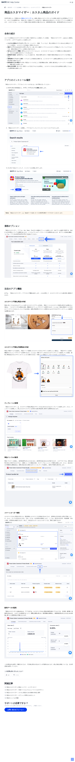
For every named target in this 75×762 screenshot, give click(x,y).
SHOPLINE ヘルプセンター (5, 7)
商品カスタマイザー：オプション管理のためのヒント (21, 695)
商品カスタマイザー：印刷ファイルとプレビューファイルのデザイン (25, 690)
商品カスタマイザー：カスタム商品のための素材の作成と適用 (23, 692)
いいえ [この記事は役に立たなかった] (17, 675)
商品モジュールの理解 (13, 698)
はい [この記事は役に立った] (9, 675)
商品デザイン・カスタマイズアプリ (31, 7)
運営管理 (10, 7)
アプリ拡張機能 (17, 7)
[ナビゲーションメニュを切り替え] (72, 2)
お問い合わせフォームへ (15, 710)
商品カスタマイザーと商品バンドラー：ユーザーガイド (21, 687)
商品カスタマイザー (47, 7)
